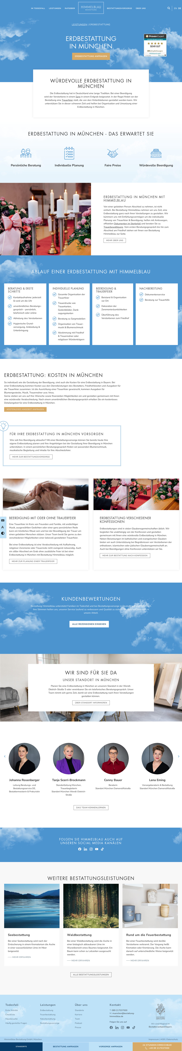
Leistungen (55, 8)
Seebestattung (19, 935)
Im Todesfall (38, 8)
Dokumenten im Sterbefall (127, 223)
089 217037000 (119, 1010)
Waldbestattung (79, 935)
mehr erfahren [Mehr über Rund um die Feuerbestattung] (139, 960)
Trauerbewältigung (113, 227)
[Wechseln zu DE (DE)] (179, 8)
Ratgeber (70, 8)
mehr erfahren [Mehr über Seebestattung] (21, 957)
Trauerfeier (67, 100)
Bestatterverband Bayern (160, 1027)
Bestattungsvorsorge (119, 8)
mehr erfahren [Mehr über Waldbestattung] (80, 960)
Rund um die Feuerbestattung (148, 935)
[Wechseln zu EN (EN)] (175, 8)
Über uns (141, 8)
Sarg (78, 96)
